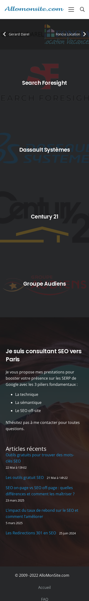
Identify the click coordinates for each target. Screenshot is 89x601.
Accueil (44, 587)
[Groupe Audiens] (44, 283)
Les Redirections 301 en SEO (31, 533)
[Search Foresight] (44, 83)
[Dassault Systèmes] (44, 149)
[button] (71, 9)
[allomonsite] (34, 9)
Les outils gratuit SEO (25, 477)
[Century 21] (44, 217)
